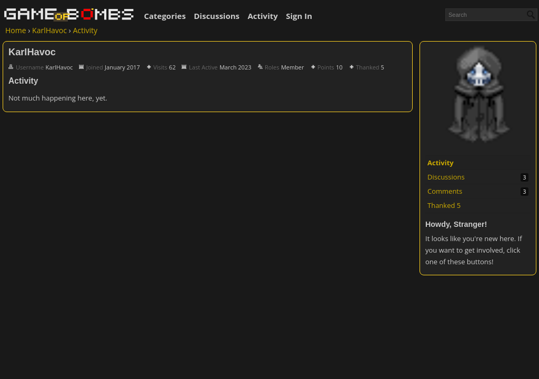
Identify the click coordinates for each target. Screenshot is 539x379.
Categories (164, 16)
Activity (262, 16)
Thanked (444, 205)
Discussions (216, 16)
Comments (444, 191)
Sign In (299, 16)
